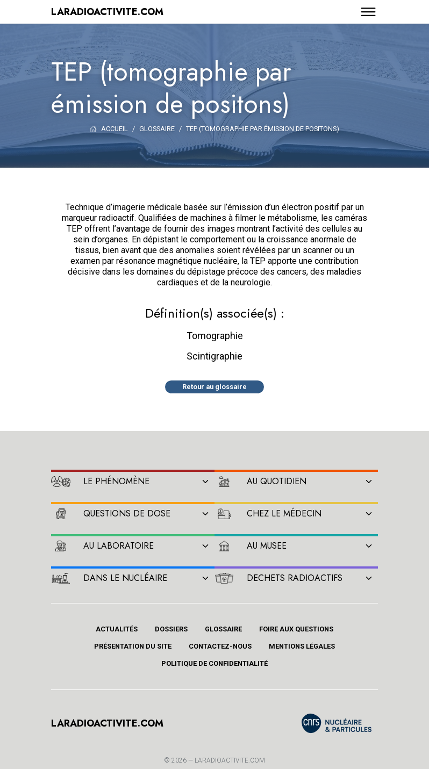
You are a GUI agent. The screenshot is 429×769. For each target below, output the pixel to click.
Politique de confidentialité (214, 663)
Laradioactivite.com (230, 760)
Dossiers (171, 629)
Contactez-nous (220, 646)
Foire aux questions (296, 629)
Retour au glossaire (214, 387)
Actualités (117, 629)
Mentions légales (302, 646)
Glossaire (223, 629)
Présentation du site (132, 646)
